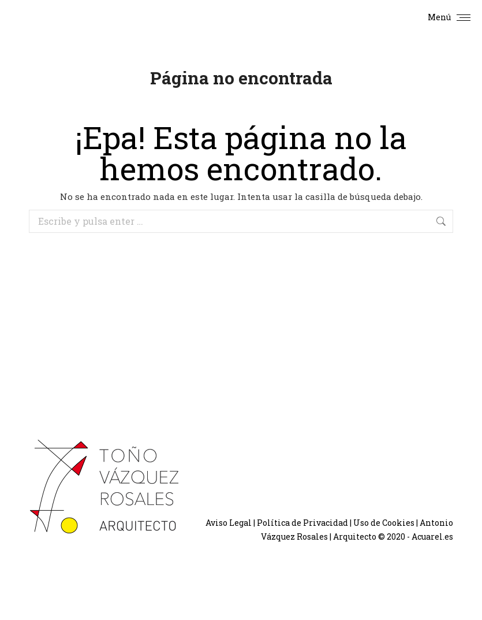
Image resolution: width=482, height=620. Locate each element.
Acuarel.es (432, 536)
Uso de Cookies (383, 522)
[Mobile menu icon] (449, 17)
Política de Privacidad (302, 522)
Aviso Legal (228, 522)
